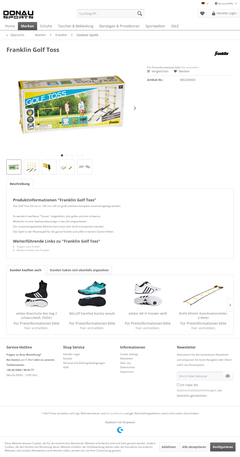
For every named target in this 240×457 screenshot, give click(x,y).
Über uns (125, 363)
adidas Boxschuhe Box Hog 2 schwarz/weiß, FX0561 (36, 315)
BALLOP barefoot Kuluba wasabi (92, 313)
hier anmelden (189, 67)
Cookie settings (129, 354)
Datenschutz (127, 367)
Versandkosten (115, 413)
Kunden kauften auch (25, 270)
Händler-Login (71, 354)
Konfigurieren (223, 447)
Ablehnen (169, 447)
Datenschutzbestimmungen (197, 390)
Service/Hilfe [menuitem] (224, 3)
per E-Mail (27, 360)
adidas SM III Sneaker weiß (148, 313)
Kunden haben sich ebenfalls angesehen (79, 270)
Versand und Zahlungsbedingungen (84, 363)
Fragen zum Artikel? (26, 246)
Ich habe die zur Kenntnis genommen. (199, 390)
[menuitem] (110, 13)
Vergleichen (158, 71)
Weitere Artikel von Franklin (31, 250)
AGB (65, 367)
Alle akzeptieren (194, 447)
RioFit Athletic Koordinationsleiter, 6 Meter (203, 315)
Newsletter (126, 358)
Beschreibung (20, 184)
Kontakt (67, 358)
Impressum (127, 372)
